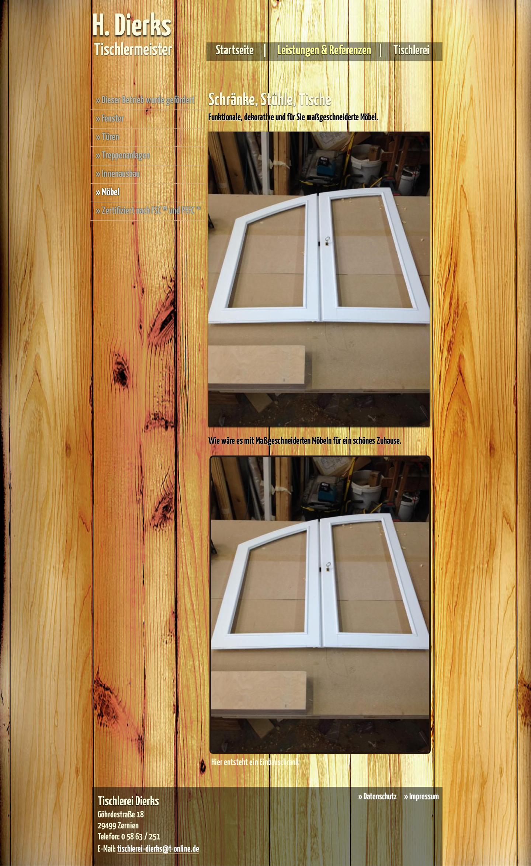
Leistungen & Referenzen (323, 51)
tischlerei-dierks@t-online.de (158, 849)
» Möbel (107, 193)
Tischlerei (410, 51)
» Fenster (110, 119)
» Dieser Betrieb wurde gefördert (145, 100)
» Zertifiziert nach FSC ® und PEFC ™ (148, 211)
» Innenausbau (118, 174)
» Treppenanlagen (123, 156)
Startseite (238, 51)
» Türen (107, 137)
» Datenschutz (377, 797)
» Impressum (421, 797)
